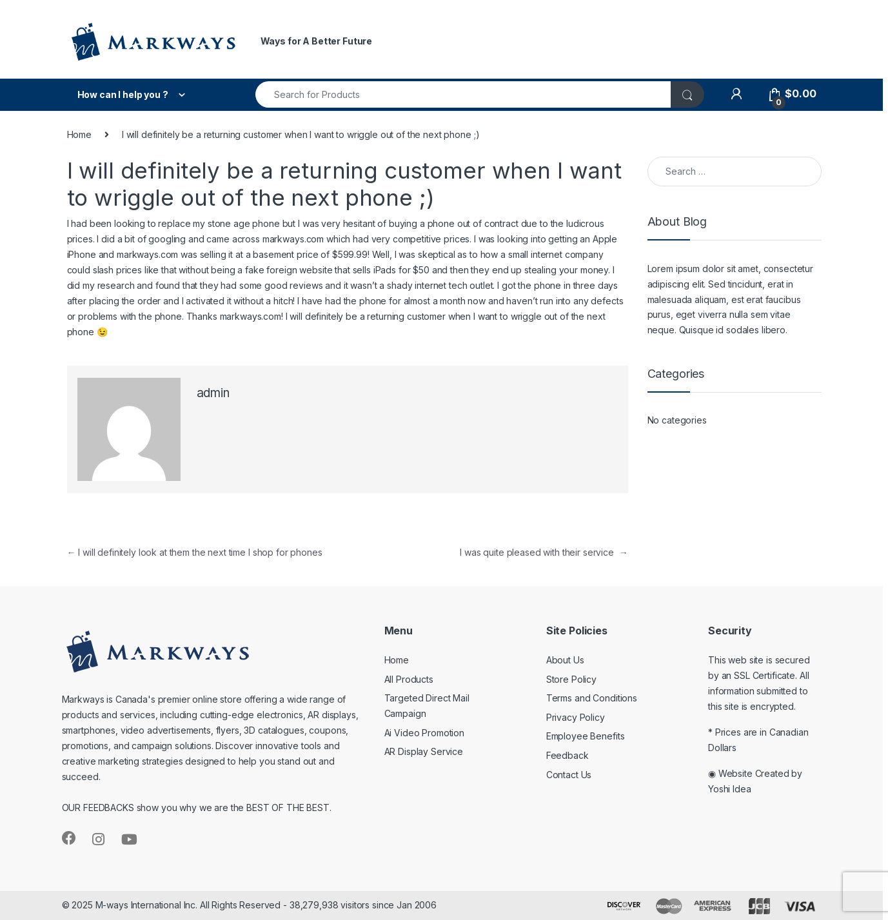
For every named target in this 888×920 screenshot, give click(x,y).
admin (213, 393)
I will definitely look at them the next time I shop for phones (194, 552)
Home (79, 134)
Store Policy (571, 679)
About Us (565, 659)
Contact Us (569, 774)
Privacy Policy (575, 717)
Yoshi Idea (729, 788)
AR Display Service (423, 751)
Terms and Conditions (591, 697)
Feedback (567, 755)
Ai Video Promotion (424, 732)
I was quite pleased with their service (543, 552)
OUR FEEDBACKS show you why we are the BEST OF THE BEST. (196, 807)
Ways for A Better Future (317, 40)
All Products (408, 679)
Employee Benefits (585, 735)
